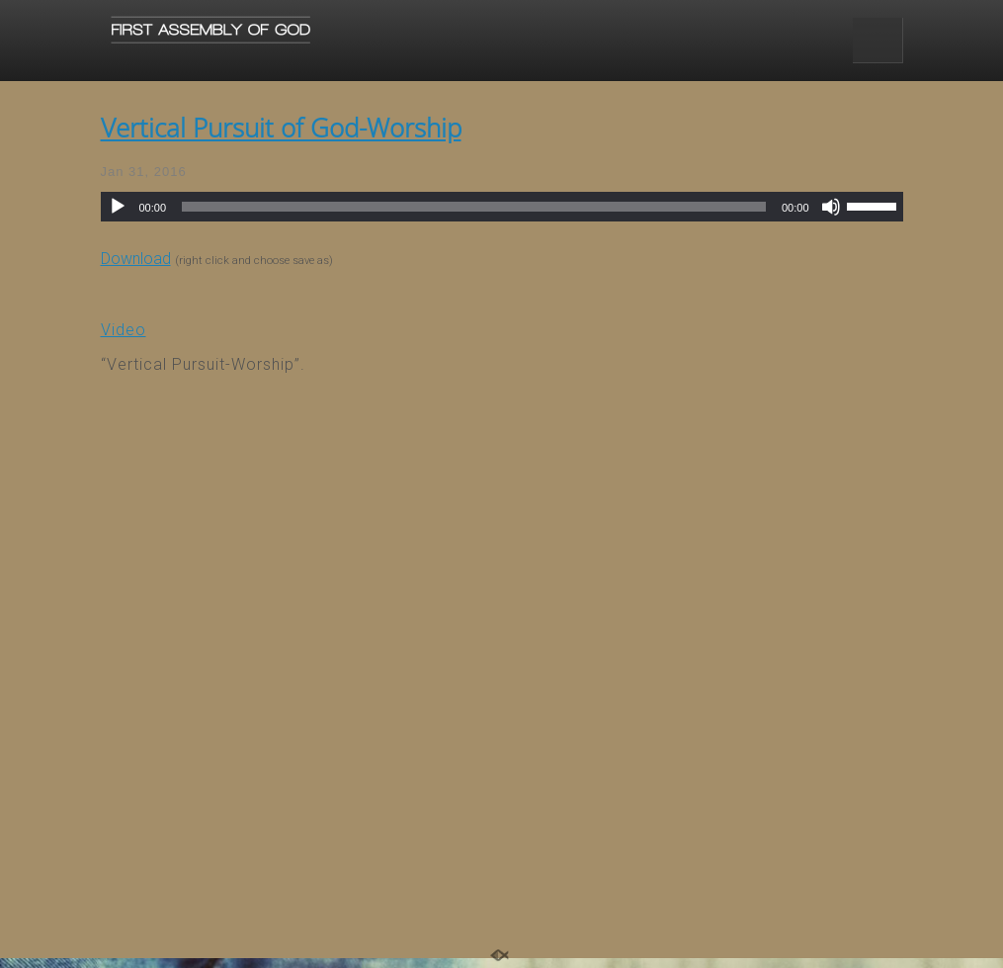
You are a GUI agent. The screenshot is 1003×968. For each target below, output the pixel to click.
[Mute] (831, 207)
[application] (502, 206)
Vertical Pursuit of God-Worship (281, 127)
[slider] (474, 207)
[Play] (117, 207)
